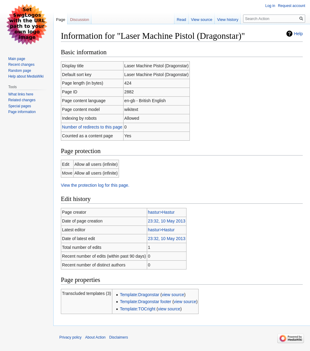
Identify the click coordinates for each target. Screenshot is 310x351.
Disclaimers (118, 337)
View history (227, 19)
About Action (95, 337)
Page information (22, 112)
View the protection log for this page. (95, 185)
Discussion (79, 19)
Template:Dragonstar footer (145, 301)
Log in (270, 6)
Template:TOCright (137, 308)
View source (202, 19)
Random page (19, 71)
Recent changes (21, 64)
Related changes (21, 100)
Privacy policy (70, 337)
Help (298, 33)
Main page (16, 59)
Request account (291, 6)
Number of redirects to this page (92, 127)
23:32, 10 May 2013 (166, 221)
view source (173, 294)
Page (60, 19)
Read (181, 19)
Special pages (19, 106)
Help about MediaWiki (26, 76)
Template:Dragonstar (139, 294)
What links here (20, 94)
